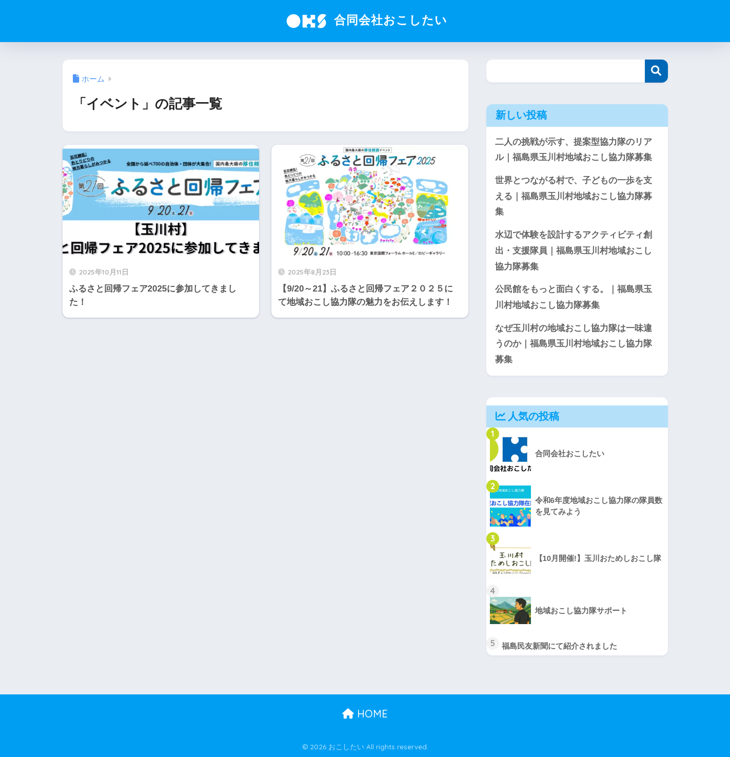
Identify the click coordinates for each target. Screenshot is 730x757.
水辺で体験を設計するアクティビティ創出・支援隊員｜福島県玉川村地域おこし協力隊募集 (573, 250)
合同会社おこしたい (365, 19)
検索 (656, 71)
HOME (365, 713)
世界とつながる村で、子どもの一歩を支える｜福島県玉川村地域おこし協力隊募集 (573, 196)
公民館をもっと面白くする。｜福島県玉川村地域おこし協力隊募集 (573, 297)
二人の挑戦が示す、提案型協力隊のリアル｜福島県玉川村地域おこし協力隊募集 (573, 150)
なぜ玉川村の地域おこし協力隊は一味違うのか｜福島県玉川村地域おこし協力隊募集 (573, 343)
